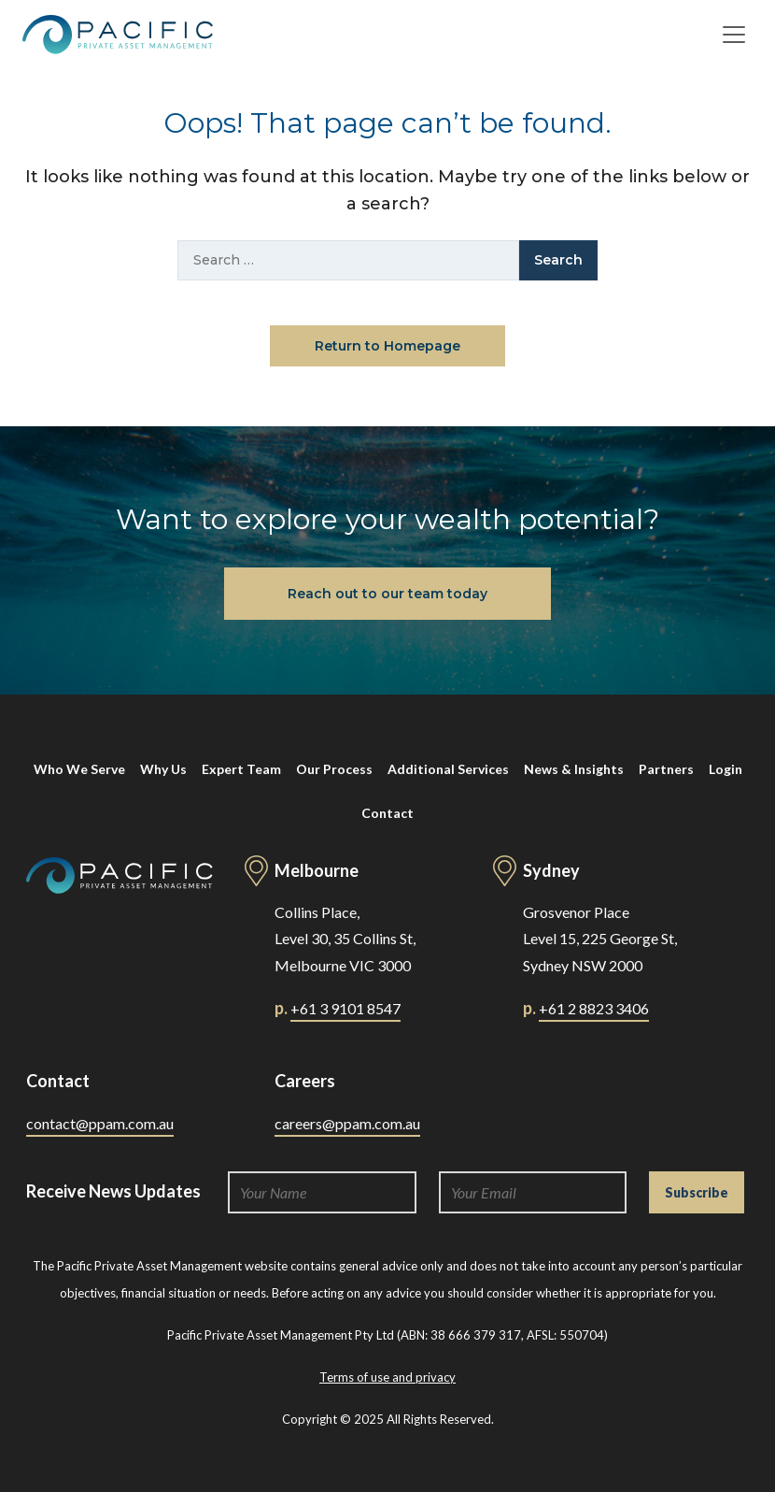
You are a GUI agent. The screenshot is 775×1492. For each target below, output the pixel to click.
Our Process (334, 769)
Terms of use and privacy (387, 1377)
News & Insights (574, 769)
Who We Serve (79, 769)
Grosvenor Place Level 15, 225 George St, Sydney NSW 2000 (600, 939)
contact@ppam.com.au (100, 1123)
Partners (666, 769)
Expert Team (241, 769)
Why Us (163, 769)
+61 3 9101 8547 (345, 1008)
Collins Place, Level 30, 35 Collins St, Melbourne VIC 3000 (345, 939)
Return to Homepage (387, 345)
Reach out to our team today (387, 593)
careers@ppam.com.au (347, 1123)
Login (725, 769)
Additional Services (448, 769)
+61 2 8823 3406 (594, 1008)
